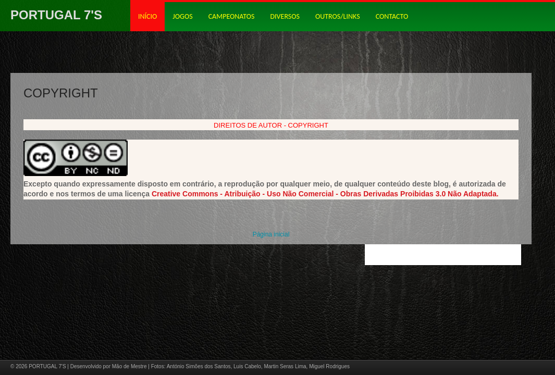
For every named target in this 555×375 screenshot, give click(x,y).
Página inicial (271, 234)
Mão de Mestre (129, 366)
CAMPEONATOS (231, 16)
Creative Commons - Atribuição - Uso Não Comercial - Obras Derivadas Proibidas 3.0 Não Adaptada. (325, 194)
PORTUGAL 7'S (56, 15)
